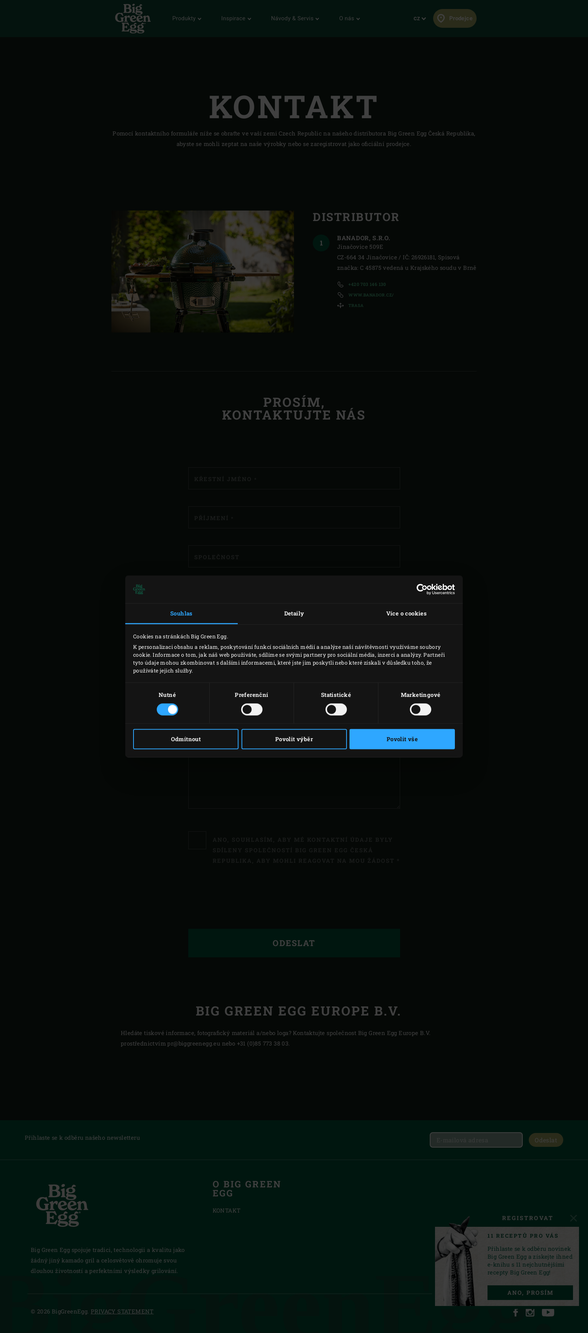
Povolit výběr (294, 739)
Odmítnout (186, 739)
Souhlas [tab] (181, 613)
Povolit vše (402, 739)
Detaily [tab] (294, 613)
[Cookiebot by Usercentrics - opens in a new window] (422, 589)
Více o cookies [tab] (406, 613)
